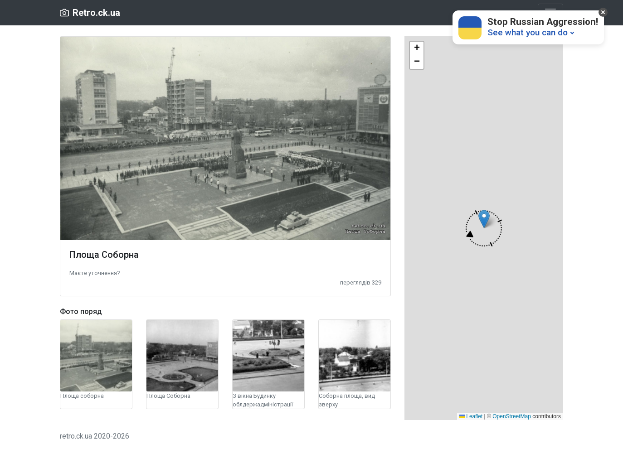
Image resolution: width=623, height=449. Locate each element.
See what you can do (527, 32)
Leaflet (470, 416)
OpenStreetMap (511, 416)
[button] (94, 272)
